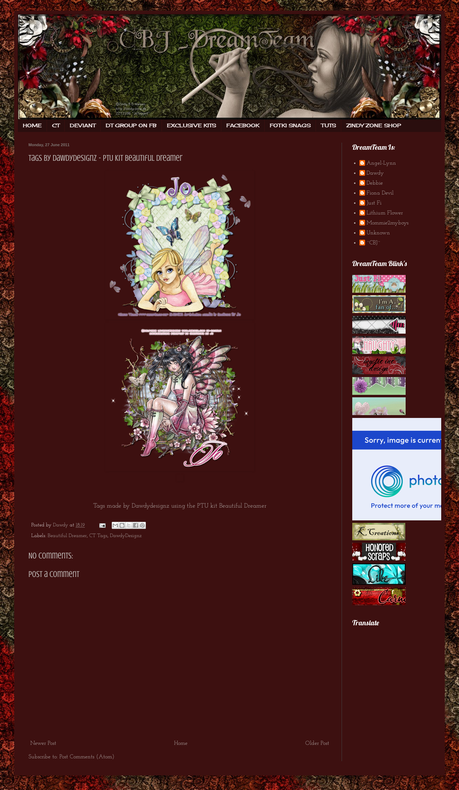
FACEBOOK (242, 125)
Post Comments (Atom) (86, 757)
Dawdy (375, 173)
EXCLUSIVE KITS (191, 125)
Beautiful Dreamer (67, 536)
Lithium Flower (384, 213)
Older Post (317, 743)
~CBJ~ (373, 243)
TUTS (328, 125)
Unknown (378, 233)
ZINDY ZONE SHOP (373, 125)
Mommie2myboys (387, 223)
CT (55, 125)
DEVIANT (82, 125)
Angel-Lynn (381, 163)
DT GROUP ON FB (131, 125)
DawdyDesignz (126, 536)
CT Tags (98, 536)
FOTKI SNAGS (290, 125)
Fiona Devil (380, 193)
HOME (32, 125)
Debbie (374, 183)
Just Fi (373, 203)
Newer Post (43, 743)
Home (181, 743)
